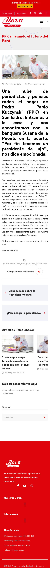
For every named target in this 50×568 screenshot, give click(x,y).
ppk (33, 263)
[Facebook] (18, 486)
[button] (25, 504)
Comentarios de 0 (34, 84)
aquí (4, 244)
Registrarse (21, 13)
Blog (7, 76)
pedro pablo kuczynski (14, 263)
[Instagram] (32, 486)
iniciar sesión (19, 390)
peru (28, 263)
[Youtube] (24, 486)
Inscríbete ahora (25, 6)
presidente (41, 263)
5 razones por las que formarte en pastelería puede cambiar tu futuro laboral (16, 363)
